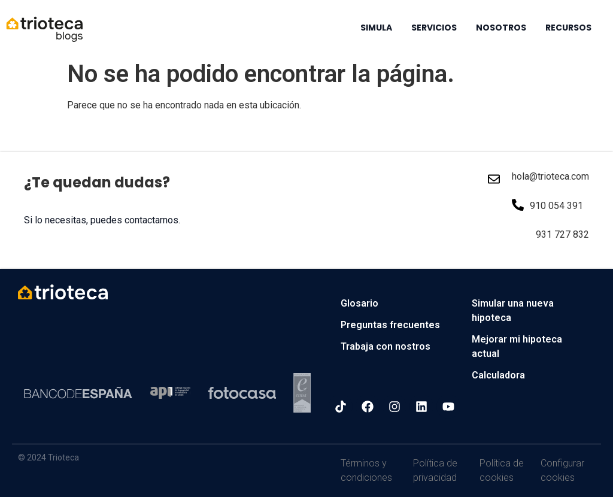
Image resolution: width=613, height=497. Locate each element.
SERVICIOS (434, 28)
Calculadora (498, 375)
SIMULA (376, 28)
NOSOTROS (501, 28)
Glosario (359, 303)
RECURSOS (568, 28)
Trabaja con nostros (385, 346)
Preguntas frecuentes (390, 325)
